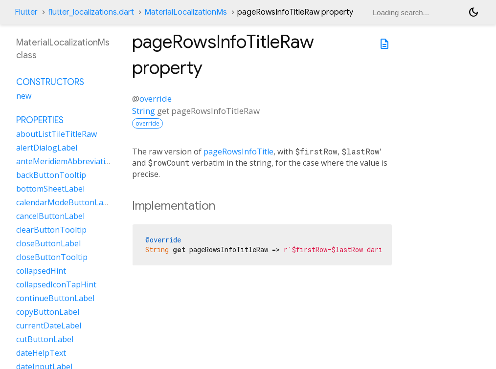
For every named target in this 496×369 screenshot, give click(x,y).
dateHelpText (41, 352)
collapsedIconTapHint (56, 284)
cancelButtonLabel (50, 216)
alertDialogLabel (46, 147)
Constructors (50, 82)
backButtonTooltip (51, 175)
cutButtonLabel (44, 339)
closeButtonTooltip (52, 257)
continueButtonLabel (55, 298)
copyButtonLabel (47, 311)
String (143, 110)
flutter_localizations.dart (91, 12)
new (23, 95)
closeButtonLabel (48, 243)
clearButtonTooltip (51, 229)
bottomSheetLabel (50, 188)
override (155, 98)
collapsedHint (41, 270)
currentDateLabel (48, 325)
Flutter (26, 12)
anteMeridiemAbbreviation (65, 161)
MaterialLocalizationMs (185, 12)
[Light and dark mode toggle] (473, 12)
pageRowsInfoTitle (238, 151)
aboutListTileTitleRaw (56, 134)
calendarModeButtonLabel (65, 202)
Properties (40, 120)
